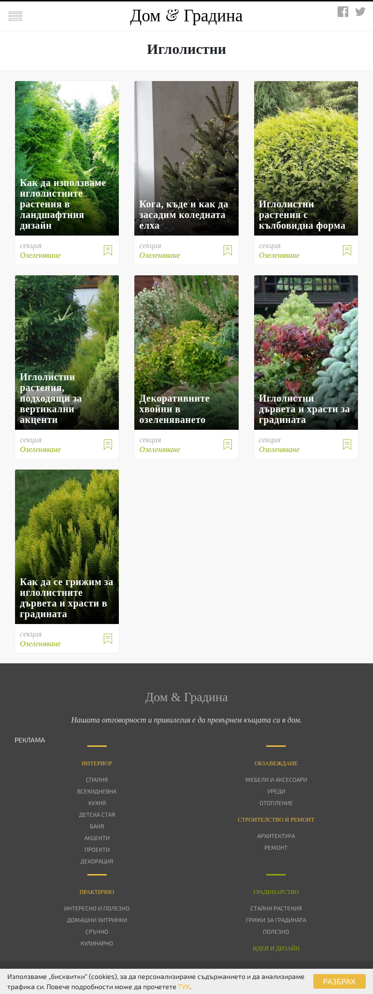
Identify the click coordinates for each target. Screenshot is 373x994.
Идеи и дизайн (276, 948)
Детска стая (97, 814)
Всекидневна (96, 791)
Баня (97, 826)
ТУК (184, 986)
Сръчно (96, 931)
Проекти (97, 849)
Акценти (97, 837)
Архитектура (276, 835)
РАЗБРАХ (339, 981)
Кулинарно (97, 943)
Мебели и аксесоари (276, 779)
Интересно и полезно (97, 908)
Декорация (97, 861)
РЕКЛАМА (30, 740)
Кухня (97, 802)
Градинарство (276, 892)
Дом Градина (186, 15)
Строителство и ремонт (276, 819)
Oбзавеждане (276, 763)
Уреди (276, 791)
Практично (97, 892)
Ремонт (276, 847)
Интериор (96, 763)
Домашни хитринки (97, 919)
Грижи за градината (276, 919)
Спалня (97, 779)
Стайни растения (276, 908)
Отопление (276, 802)
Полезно (276, 931)
